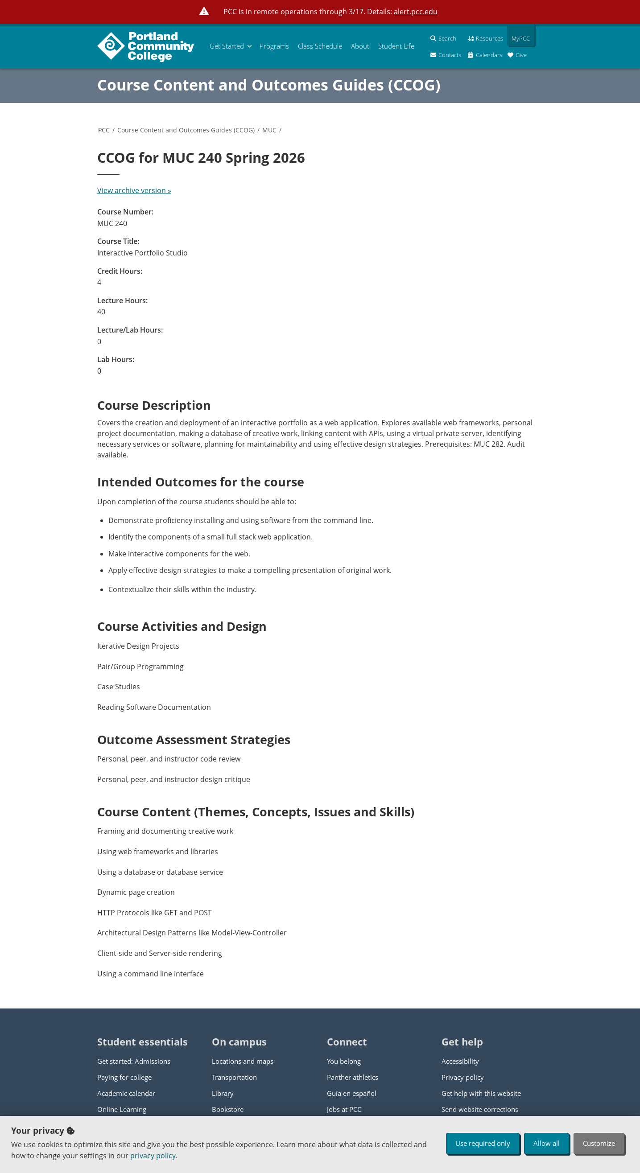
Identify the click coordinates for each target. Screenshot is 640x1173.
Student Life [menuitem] (396, 45)
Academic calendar (126, 1093)
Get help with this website (481, 1093)
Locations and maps (242, 1061)
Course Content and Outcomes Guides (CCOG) (269, 84)
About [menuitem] (360, 45)
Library (223, 1093)
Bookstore (228, 1109)
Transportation (234, 1077)
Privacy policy (463, 1077)
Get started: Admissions (133, 1061)
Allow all (546, 1143)
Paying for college (124, 1077)
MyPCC (518, 38)
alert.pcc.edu (416, 11)
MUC (269, 130)
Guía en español (351, 1093)
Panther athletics (352, 1077)
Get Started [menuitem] (227, 45)
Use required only (482, 1143)
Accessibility (460, 1061)
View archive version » (134, 190)
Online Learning (121, 1109)
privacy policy (152, 1156)
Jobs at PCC (344, 1109)
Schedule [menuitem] (320, 45)
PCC (104, 130)
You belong (344, 1061)
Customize (599, 1143)
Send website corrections (480, 1109)
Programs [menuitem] (274, 45)
